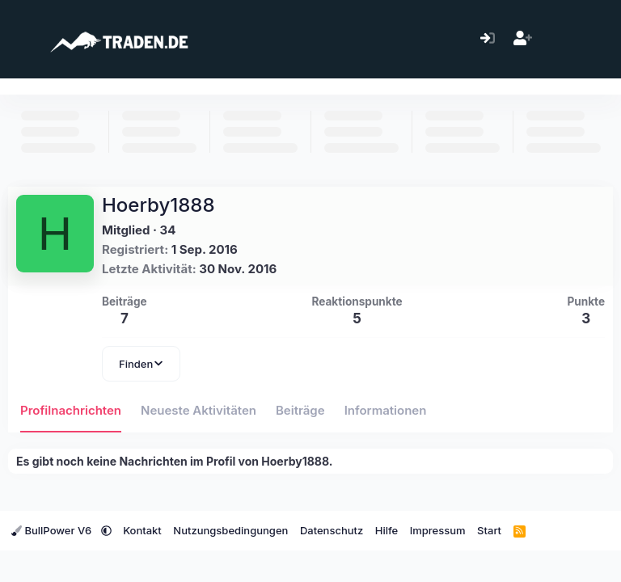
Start (489, 530)
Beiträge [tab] (300, 410)
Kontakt (142, 530)
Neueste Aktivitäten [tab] (198, 410)
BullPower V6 (53, 530)
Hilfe (386, 530)
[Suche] (592, 39)
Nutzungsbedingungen (230, 530)
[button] (106, 530)
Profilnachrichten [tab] (70, 410)
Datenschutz (331, 530)
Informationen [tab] (385, 410)
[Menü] (22, 39)
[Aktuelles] (557, 39)
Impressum (438, 530)
